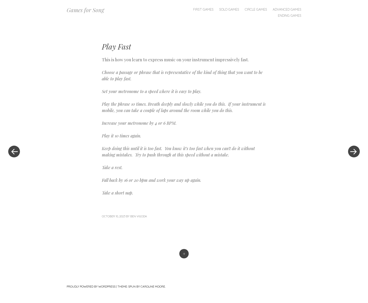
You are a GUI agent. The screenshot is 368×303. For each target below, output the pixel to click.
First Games (203, 9)
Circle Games (256, 9)
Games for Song (85, 10)
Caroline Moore (153, 286)
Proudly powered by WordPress (91, 286)
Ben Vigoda (138, 216)
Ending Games (289, 15)
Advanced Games (287, 9)
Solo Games (229, 9)
